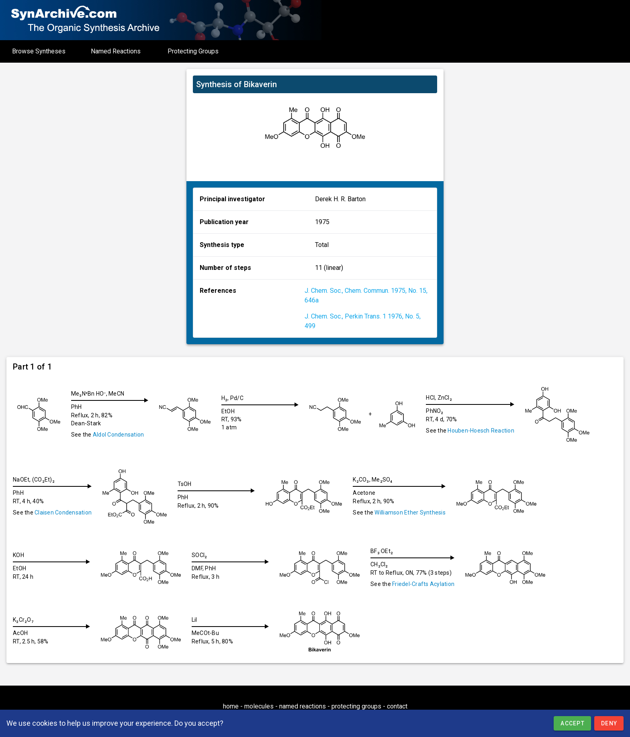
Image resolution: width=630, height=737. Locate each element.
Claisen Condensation (63, 512)
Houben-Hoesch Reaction (487, 430)
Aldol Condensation (118, 434)
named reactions (302, 706)
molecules (259, 706)
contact (397, 706)
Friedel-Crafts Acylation (430, 584)
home (231, 706)
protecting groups (356, 706)
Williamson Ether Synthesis (414, 512)
